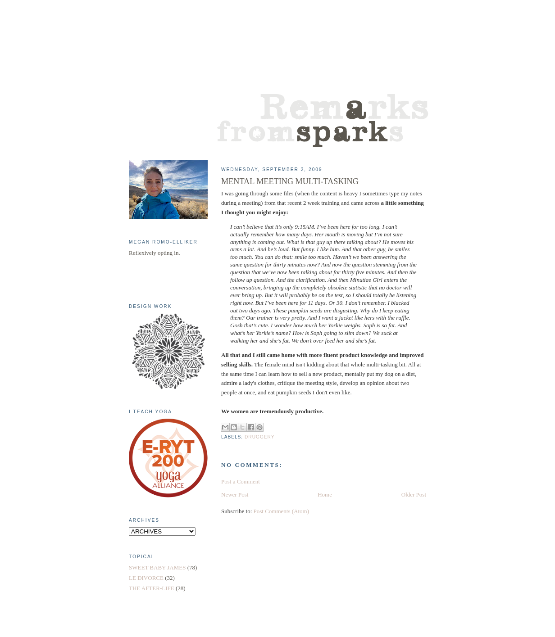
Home (325, 494)
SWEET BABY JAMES (157, 567)
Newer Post (234, 494)
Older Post (413, 494)
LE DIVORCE (146, 577)
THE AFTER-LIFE (151, 588)
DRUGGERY (259, 436)
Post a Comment (240, 481)
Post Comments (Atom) (281, 511)
